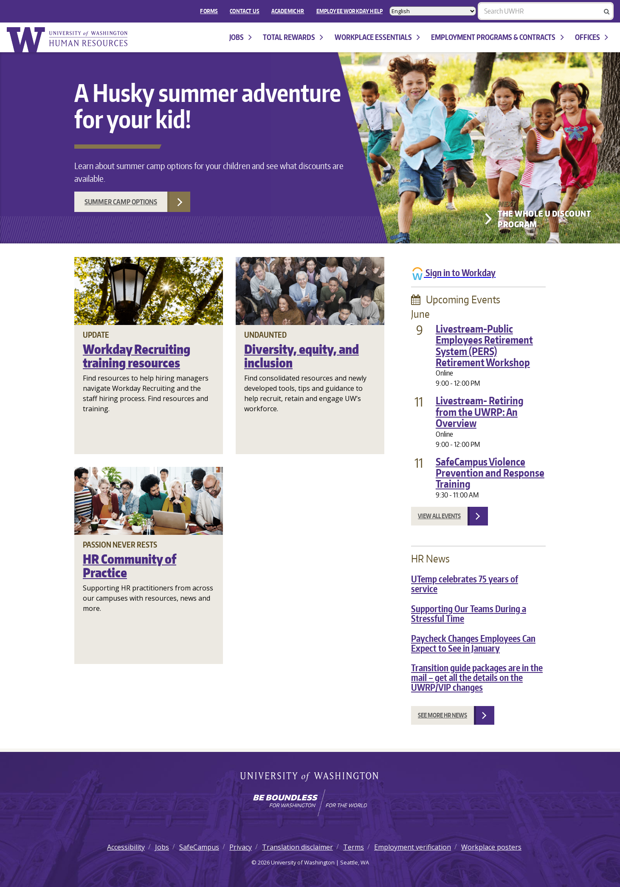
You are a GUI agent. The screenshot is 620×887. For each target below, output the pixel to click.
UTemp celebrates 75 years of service (464, 583)
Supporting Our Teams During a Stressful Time (468, 613)
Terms (353, 847)
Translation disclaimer (297, 847)
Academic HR (287, 11)
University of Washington (310, 777)
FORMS (209, 11)
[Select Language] (432, 11)
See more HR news (442, 715)
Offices (591, 37)
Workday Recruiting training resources (136, 355)
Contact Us (244, 11)
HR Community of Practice (129, 565)
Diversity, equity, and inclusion (301, 355)
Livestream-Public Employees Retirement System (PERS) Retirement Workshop (484, 345)
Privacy (240, 847)
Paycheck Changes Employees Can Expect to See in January (473, 643)
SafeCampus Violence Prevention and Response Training (490, 473)
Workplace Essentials (377, 37)
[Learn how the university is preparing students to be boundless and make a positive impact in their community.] (310, 802)
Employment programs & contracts (497, 37)
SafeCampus (199, 847)
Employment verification (412, 847)
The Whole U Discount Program (545, 219)
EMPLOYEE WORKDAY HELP (349, 11)
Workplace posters (491, 847)
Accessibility (126, 847)
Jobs (240, 37)
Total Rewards (293, 37)
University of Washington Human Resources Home (68, 39)
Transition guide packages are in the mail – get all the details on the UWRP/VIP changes (477, 677)
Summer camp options (121, 202)
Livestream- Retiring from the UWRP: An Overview (480, 411)
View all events (439, 516)
